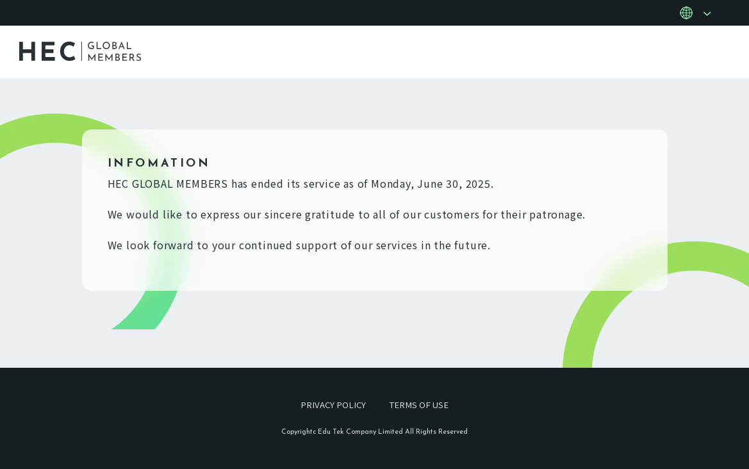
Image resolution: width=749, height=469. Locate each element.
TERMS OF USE (420, 404)
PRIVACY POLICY (331, 404)
